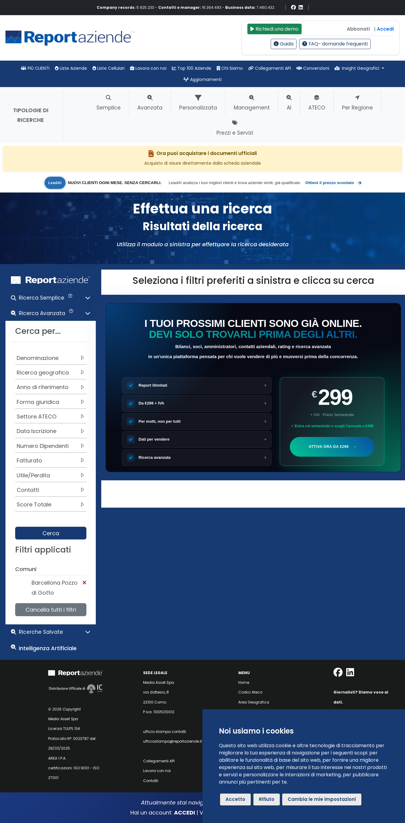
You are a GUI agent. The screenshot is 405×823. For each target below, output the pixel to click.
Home (243, 682)
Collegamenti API (269, 68)
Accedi (385, 28)
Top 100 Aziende (191, 68)
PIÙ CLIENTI (35, 68)
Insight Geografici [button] (358, 68)
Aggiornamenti (202, 79)
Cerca (50, 533)
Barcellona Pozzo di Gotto (55, 587)
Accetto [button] (235, 799)
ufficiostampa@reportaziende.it (172, 741)
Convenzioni (312, 68)
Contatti (150, 780)
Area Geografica (253, 702)
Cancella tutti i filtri (50, 609)
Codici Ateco (250, 692)
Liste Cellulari (108, 68)
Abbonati (358, 28)
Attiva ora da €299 (332, 447)
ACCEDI (184, 812)
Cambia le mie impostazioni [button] (322, 799)
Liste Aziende (71, 68)
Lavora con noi (148, 68)
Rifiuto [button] (266, 799)
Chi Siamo (230, 68)
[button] (50, 299)
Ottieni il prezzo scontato (332, 182)
